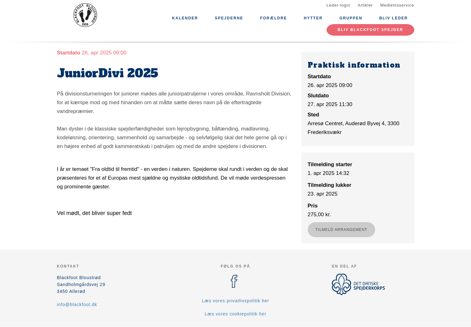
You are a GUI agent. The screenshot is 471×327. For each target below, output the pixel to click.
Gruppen (350, 18)
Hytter (313, 18)
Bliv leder (393, 18)
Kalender (185, 18)
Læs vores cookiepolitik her (235, 313)
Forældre (273, 18)
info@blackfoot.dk (77, 304)
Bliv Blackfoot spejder (370, 30)
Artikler (365, 5)
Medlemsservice (397, 5)
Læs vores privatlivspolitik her (235, 300)
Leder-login (338, 5)
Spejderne (229, 18)
